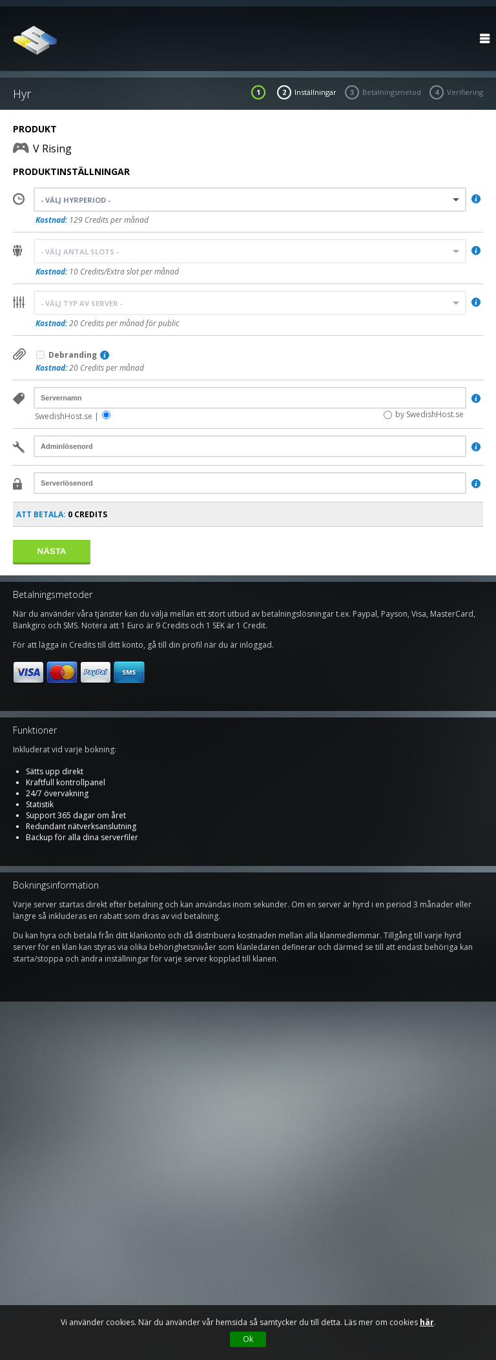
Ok (248, 1339)
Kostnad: (51, 219)
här (427, 1322)
